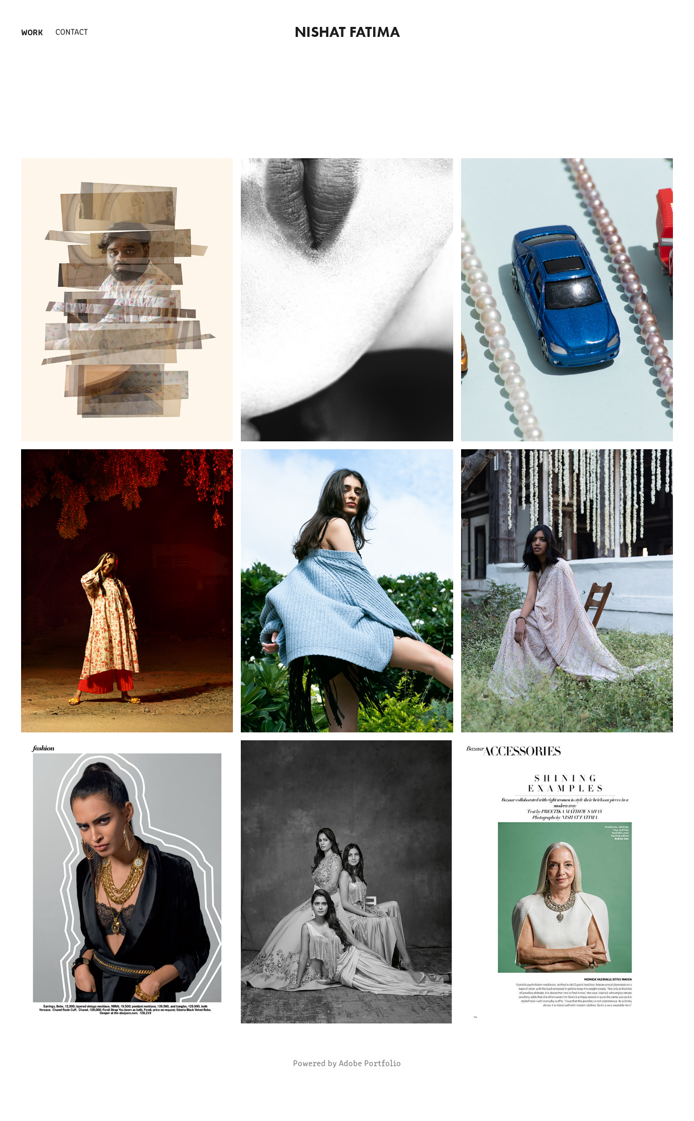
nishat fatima (347, 32)
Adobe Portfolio (370, 1062)
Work (32, 31)
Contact (71, 31)
